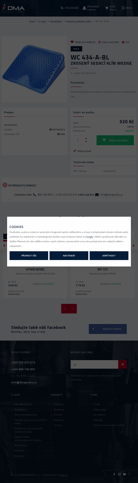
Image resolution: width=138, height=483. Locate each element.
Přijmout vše (28, 255)
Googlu (89, 236)
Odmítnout (109, 255)
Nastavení (69, 255)
